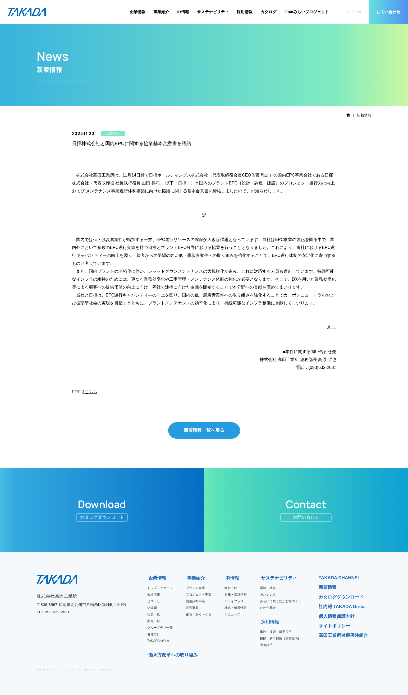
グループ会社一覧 (160, 627)
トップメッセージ (160, 588)
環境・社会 (268, 588)
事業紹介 (161, 12)
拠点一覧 (153, 621)
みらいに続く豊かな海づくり (280, 601)
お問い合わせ (388, 12)
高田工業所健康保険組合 (343, 635)
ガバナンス (268, 594)
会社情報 (153, 594)
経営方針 (230, 588)
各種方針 (153, 634)
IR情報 (183, 12)
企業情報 (137, 12)
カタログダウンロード (341, 597)
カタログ (268, 12)
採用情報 (245, 12)
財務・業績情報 (235, 594)
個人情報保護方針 (337, 616)
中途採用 (266, 645)
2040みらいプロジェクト (306, 12)
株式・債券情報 (235, 608)
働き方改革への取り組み (150, 654)
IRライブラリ (234, 601)
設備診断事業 (195, 601)
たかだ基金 (268, 608)
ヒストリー (155, 601)
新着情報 (328, 587)
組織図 (152, 608)
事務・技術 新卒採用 (276, 632)
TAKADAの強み (158, 641)
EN (358, 12)
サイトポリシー (334, 625)
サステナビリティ (213, 12)
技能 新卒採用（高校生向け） (282, 638)
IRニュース (232, 614)
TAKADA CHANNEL (339, 577)
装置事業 (192, 608)
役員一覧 (153, 614)
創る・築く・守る (198, 614)
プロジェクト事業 (198, 594)
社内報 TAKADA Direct (342, 606)
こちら (91, 392)
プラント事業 (195, 588)
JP (347, 12)
